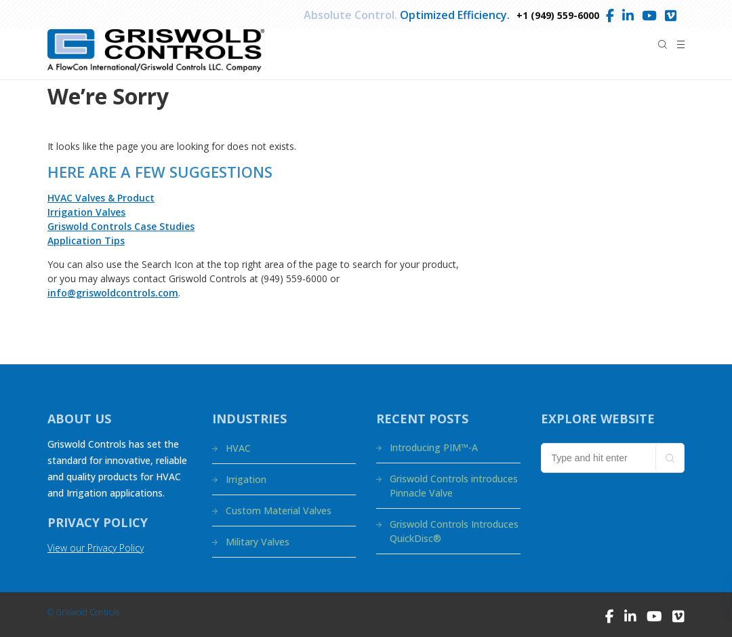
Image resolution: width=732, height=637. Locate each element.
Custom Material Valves (278, 510)
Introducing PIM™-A (434, 447)
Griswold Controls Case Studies (121, 226)
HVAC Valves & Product (101, 197)
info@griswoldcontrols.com (112, 292)
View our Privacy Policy (95, 547)
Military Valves (257, 541)
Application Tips (86, 240)
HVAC (238, 448)
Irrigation (246, 479)
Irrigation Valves (86, 212)
